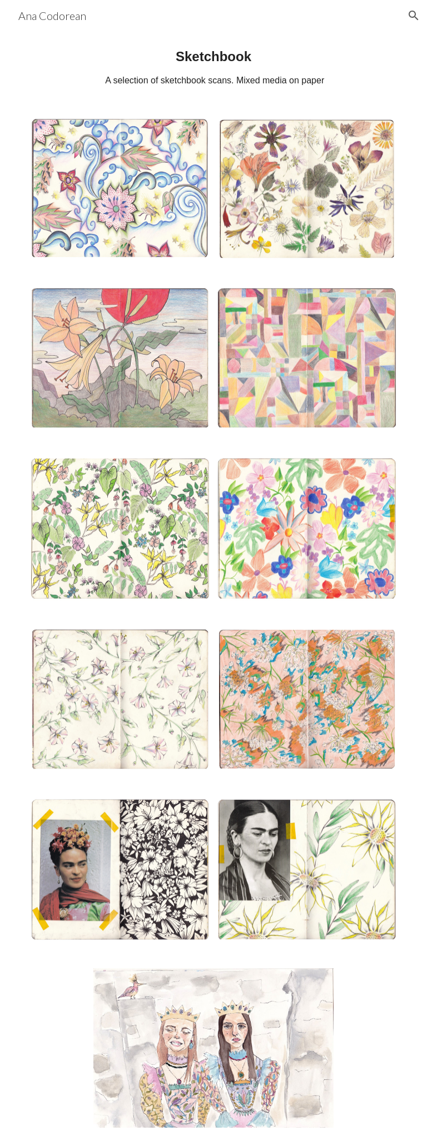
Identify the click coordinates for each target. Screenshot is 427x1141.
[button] (413, 15)
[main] (213, 67)
